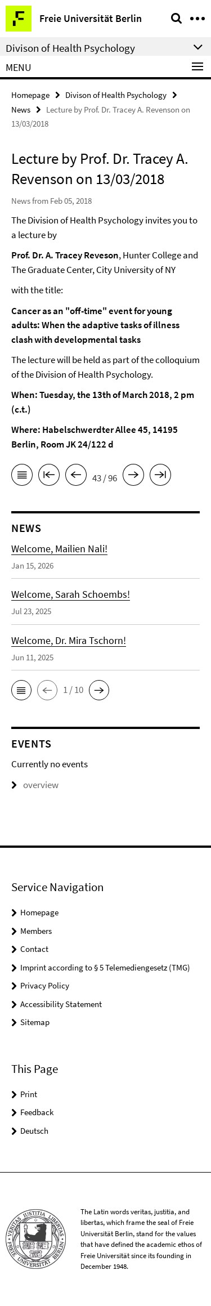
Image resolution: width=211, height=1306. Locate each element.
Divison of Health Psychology (116, 95)
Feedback (36, 1112)
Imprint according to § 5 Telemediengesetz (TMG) (105, 967)
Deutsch (34, 1130)
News (20, 109)
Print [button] (28, 1094)
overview (35, 785)
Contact (34, 948)
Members (36, 930)
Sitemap (35, 1022)
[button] (21, 690)
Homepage (30, 95)
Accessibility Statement (61, 1004)
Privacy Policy (44, 985)
